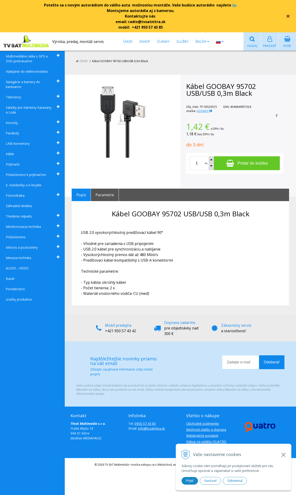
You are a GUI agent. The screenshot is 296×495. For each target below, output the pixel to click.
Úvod (128, 41)
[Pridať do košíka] (247, 163)
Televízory (13, 97)
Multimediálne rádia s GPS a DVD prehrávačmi (27, 58)
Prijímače (13, 164)
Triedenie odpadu (19, 216)
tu (234, 5)
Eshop (144, 41)
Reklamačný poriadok (202, 435)
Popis (81, 194)
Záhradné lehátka (19, 206)
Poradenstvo (15, 289)
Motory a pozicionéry (22, 247)
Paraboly (12, 133)
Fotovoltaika (15, 195)
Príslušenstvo (16, 237)
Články (163, 41)
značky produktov (19, 299)
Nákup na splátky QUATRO (206, 441)
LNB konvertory (18, 143)
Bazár (10, 278)
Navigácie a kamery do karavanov (23, 84)
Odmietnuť (235, 481)
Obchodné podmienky (202, 423)
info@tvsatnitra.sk (151, 428)
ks (206, 163)
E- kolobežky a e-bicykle (23, 185)
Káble (10, 154)
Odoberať (272, 362)
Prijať (190, 481)
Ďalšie (202, 41)
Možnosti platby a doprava (206, 429)
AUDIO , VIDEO (17, 268)
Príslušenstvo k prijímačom (26, 174)
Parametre (105, 194)
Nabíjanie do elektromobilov (27, 71)
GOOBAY (204, 111)
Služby (182, 41)
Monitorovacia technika (23, 226)
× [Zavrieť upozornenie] (288, 16)
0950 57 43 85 (145, 423)
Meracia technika (18, 258)
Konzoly (12, 123)
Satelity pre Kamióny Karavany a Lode (28, 110)
